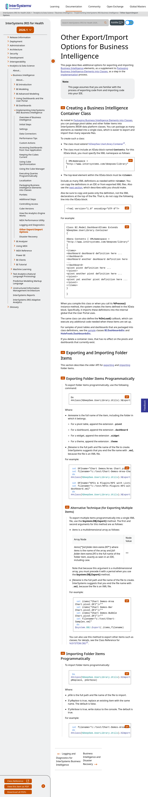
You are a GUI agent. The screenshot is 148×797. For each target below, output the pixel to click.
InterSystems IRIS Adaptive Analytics (26, 301)
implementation (69, 74)
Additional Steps (27, 199)
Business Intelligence (64, 13)
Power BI (20, 255)
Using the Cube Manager (32, 168)
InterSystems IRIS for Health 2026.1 (17, 13)
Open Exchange (115, 6)
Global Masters (138, 6)
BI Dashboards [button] (23, 105)
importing (124, 365)
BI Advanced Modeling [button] (27, 93)
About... (17, 70)
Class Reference (18, 781)
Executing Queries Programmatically (28, 174)
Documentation (74, 6)
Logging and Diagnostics (32, 224)
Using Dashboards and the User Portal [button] (29, 99)
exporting (108, 365)
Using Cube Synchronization (27, 163)
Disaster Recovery (28, 236)
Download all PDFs (17, 792)
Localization (25, 180)
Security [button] (14, 53)
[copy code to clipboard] (130, 160)
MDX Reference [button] (24, 250)
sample (92, 330)
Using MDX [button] (21, 245)
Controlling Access (28, 203)
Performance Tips (28, 138)
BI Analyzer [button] (22, 241)
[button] (63, 108)
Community (94, 6)
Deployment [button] (16, 41)
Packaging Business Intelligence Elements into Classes (30, 187)
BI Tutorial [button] (21, 264)
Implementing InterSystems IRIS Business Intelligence (96, 13)
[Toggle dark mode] (129, 22)
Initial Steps (25, 124)
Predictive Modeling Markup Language (27, 282)
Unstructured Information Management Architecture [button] (26, 289)
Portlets (23, 194)
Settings (23, 129)
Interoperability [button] (18, 61)
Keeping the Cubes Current (28, 155)
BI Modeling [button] (22, 89)
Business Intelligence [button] (24, 75)
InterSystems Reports (24, 295)
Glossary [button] (14, 306)
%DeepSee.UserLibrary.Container (106, 144)
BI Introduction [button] (24, 84)
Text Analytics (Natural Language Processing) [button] (24, 275)
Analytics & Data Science (43, 13)
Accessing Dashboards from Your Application (30, 148)
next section (75, 187)
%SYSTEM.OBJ (78, 643)
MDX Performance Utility (31, 220)
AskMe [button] (117, 22)
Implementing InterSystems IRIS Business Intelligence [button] (30, 111)
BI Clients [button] (21, 259)
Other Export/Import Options (31, 230)
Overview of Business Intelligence (30, 118)
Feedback (144, 405)
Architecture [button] (16, 49)
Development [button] (17, 57)
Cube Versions (26, 208)
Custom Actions (27, 142)
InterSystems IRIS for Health (24, 23)
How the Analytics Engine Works (32, 214)
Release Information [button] (20, 37)
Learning (54, 6)
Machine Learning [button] (22, 269)
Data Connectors (27, 133)
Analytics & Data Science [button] (22, 65)
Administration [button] (17, 45)
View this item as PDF (18, 787)
